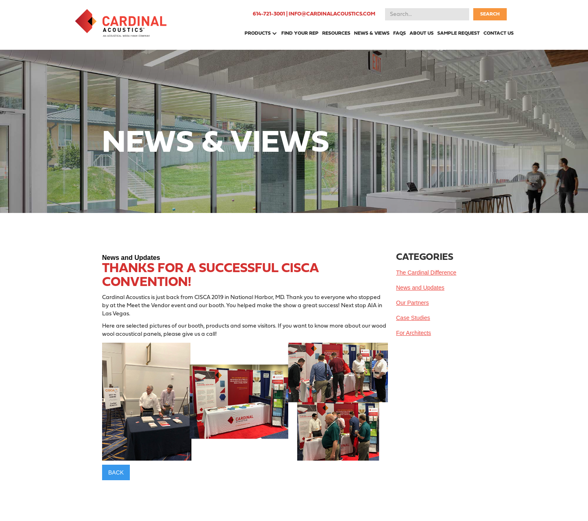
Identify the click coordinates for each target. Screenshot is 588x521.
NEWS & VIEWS (372, 33)
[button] (259, 33)
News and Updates (420, 287)
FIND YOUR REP (299, 33)
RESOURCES (336, 33)
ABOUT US (422, 33)
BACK (116, 472)
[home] (120, 23)
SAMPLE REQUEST (458, 33)
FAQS (399, 33)
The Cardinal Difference (426, 272)
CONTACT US (498, 33)
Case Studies (413, 318)
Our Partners (412, 302)
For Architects (413, 333)
